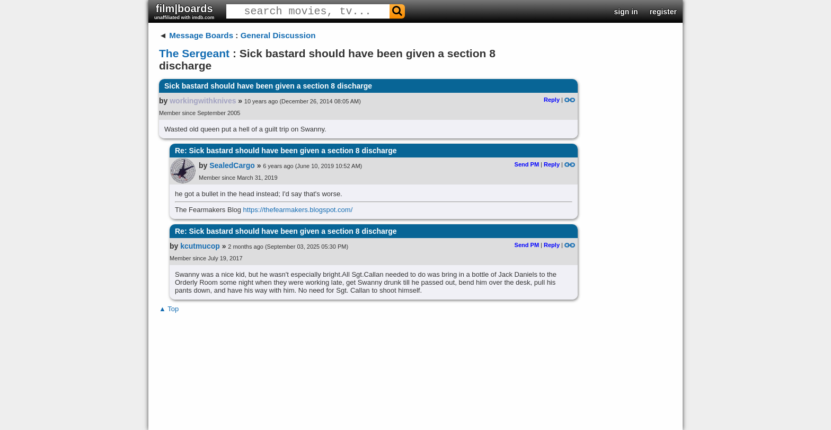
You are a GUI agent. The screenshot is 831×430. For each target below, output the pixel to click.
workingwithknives (203, 100)
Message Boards (201, 35)
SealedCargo (232, 165)
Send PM (527, 164)
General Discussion (278, 35)
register (663, 11)
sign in (626, 11)
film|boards (184, 11)
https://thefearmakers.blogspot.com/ (298, 210)
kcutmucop (200, 246)
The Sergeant (194, 53)
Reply (552, 99)
